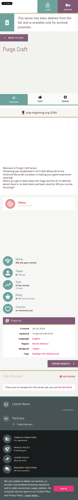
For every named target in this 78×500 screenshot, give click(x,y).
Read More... (69, 409)
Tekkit (35, 348)
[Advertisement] (39, 72)
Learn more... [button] (32, 495)
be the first (64, 387)
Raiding (36, 353)
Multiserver (53, 353)
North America (40, 343)
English (36, 338)
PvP (43, 353)
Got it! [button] (64, 488)
